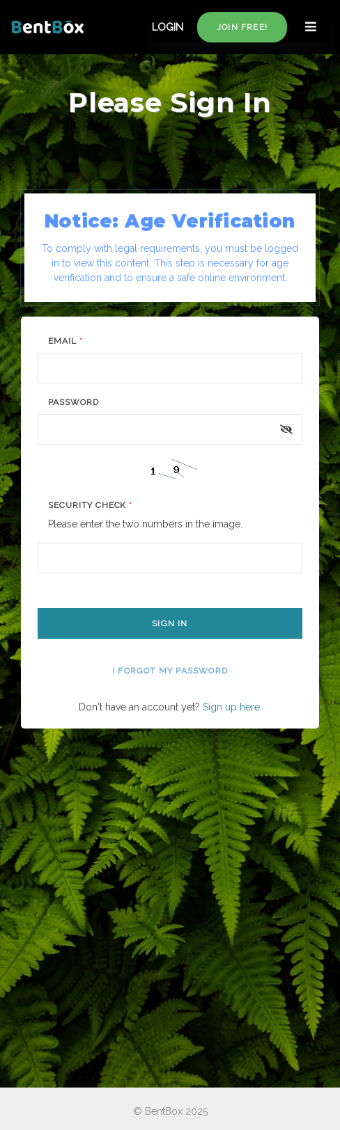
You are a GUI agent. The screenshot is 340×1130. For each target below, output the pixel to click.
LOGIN (167, 27)
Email (65, 341)
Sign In (169, 623)
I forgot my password (170, 671)
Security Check (90, 505)
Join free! (242, 27)
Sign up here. (232, 707)
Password (73, 402)
